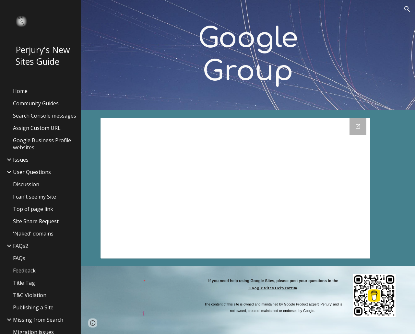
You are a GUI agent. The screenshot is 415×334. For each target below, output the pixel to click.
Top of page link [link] (33, 209)
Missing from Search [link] (38, 319)
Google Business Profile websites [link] (42, 144)
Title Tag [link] (24, 282)
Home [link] (20, 91)
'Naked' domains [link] (33, 233)
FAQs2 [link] (20, 245)
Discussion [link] (26, 184)
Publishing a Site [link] (33, 307)
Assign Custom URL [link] (37, 128)
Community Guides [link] (36, 103)
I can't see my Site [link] (34, 196)
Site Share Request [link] (36, 221)
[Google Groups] (236, 188)
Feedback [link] (24, 270)
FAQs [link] (19, 258)
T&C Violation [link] (29, 295)
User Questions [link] (32, 172)
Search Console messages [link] (44, 115)
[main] (248, 55)
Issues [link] (21, 159)
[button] (407, 9)
